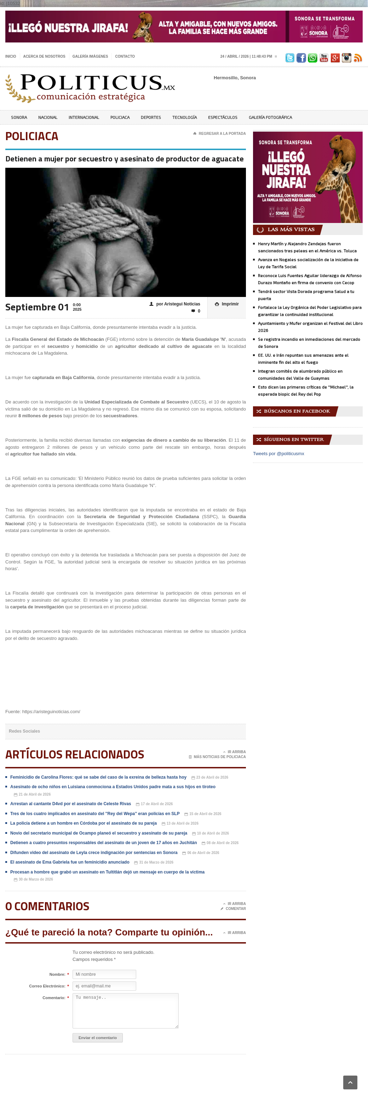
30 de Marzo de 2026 (33, 879)
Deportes (151, 117)
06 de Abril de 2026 (200, 853)
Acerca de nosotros (44, 56)
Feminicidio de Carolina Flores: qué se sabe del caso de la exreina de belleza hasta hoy (98, 777)
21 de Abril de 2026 (32, 794)
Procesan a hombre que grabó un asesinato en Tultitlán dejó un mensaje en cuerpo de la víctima (107, 872)
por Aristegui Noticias (174, 304)
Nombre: (57, 974)
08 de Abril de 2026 (220, 843)
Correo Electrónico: (47, 986)
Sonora (19, 117)
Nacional (47, 117)
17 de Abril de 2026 (154, 804)
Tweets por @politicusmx (278, 453)
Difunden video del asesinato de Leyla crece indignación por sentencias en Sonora (94, 852)
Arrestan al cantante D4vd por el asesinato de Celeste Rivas (70, 803)
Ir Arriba (234, 752)
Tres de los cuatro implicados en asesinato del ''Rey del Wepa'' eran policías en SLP (95, 813)
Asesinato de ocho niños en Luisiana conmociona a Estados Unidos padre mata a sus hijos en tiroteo (112, 786)
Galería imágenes (90, 56)
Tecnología (184, 117)
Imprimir (227, 304)
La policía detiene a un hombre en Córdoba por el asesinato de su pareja (83, 823)
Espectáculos (222, 117)
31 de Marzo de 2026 (153, 862)
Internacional (84, 117)
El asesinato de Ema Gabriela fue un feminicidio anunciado (70, 862)
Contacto (125, 56)
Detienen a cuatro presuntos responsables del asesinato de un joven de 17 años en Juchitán (103, 842)
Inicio (10, 56)
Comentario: (53, 998)
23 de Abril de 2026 (209, 777)
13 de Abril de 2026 (180, 823)
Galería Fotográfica (270, 117)
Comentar (233, 908)
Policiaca (120, 117)
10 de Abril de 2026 (210, 833)
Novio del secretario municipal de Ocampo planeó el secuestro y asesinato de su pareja (98, 833)
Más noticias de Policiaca (217, 757)
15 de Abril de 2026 (202, 814)
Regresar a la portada (219, 133)
